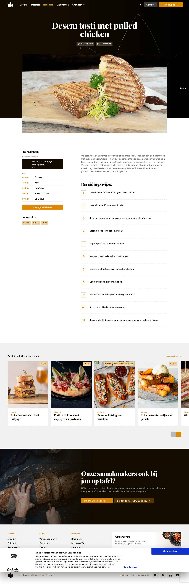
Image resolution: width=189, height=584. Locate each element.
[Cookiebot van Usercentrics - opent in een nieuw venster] (13, 580)
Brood (11, 539)
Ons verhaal (13, 551)
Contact (150, 4)
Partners (43, 543)
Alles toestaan (170, 561)
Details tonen (130, 576)
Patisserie (12, 543)
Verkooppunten (47, 539)
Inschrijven (166, 553)
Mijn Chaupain (170, 4)
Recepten (12, 547)
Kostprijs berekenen (42, 207)
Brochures (76, 539)
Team (42, 547)
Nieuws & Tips (78, 543)
